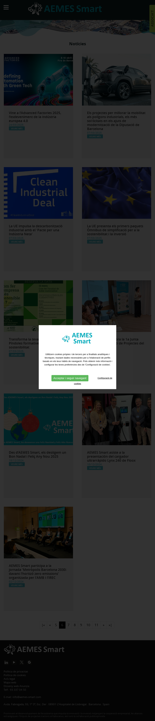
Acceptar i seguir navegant (69, 370)
